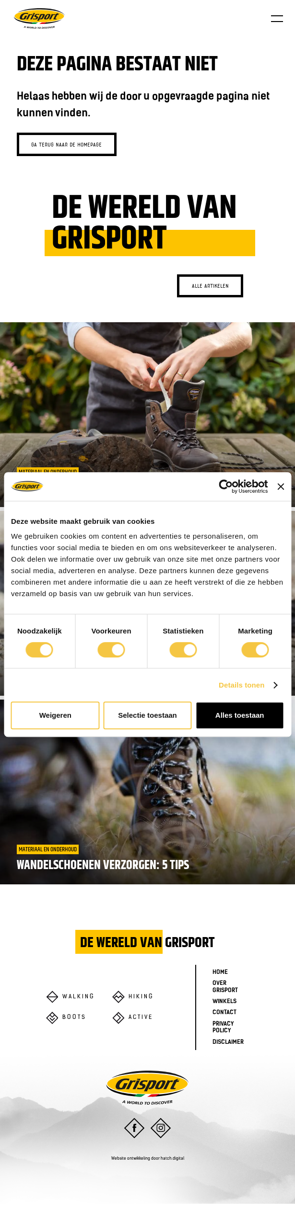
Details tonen (241, 685)
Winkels (224, 1006)
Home (220, 977)
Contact (224, 1018)
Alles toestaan (239, 715)
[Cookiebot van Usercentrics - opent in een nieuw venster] (226, 486)
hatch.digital (172, 1164)
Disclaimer (228, 1047)
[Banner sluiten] (280, 486)
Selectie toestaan (147, 715)
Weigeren (55, 715)
